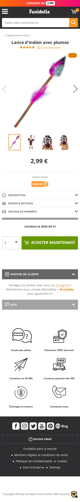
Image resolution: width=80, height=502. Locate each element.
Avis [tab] (11, 304)
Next (75, 89)
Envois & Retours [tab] (17, 204)
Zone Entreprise (33, 467)
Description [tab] (14, 195)
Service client (40, 439)
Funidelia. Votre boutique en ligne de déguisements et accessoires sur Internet (39, 11)
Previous (5, 89)
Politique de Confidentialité (34, 461)
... (3, 35)
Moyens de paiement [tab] (19, 212)
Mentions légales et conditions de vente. (41, 455)
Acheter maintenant (52, 242)
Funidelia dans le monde (40, 449)
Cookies (62, 461)
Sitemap (54, 467)
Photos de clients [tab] (22, 274)
